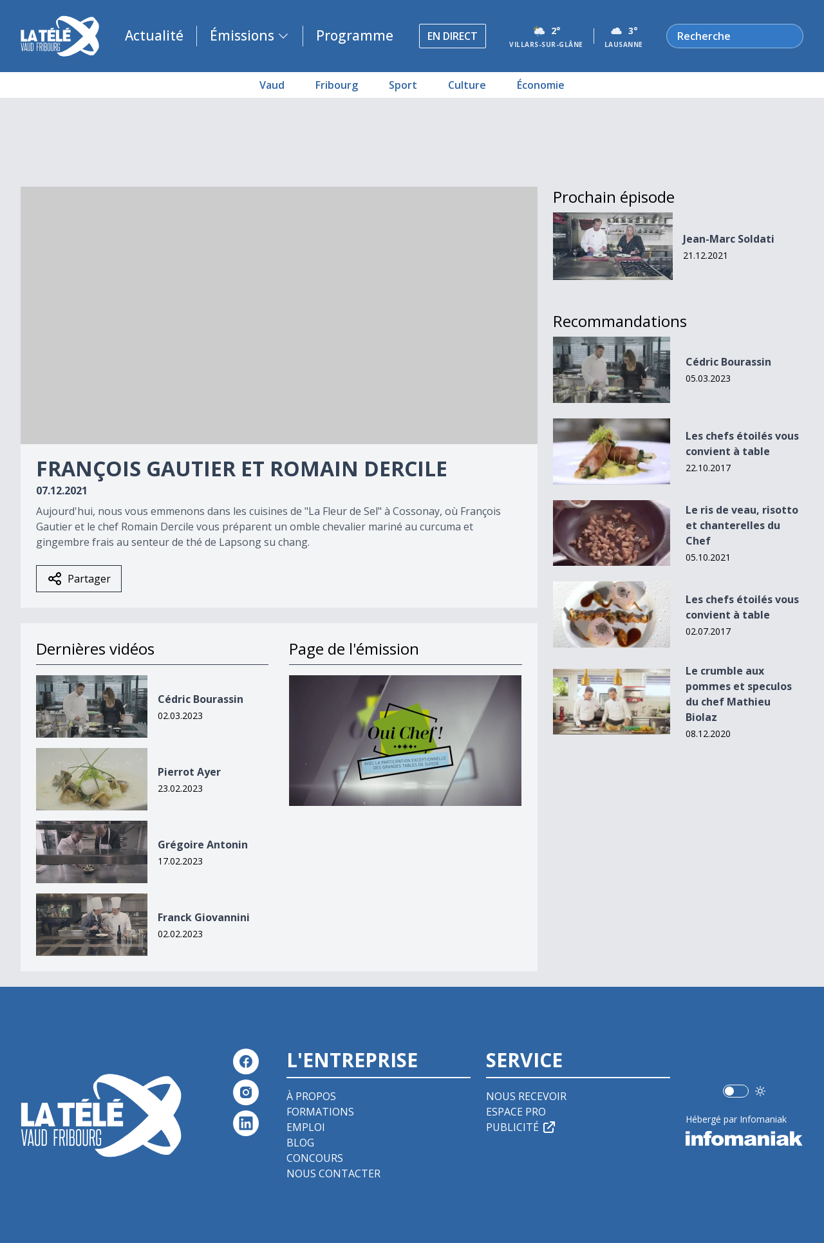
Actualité (154, 35)
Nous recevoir (526, 1096)
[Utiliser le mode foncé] (760, 1091)
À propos (311, 1096)
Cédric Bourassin (200, 699)
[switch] (736, 1091)
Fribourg (336, 85)
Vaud (272, 85)
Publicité (521, 1127)
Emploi (305, 1127)
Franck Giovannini (204, 917)
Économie (541, 85)
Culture (467, 85)
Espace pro (516, 1112)
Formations (320, 1112)
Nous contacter (333, 1173)
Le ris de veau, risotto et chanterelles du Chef (742, 525)
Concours (314, 1158)
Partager (79, 578)
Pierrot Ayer (189, 772)
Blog (300, 1143)
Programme (354, 35)
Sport (403, 85)
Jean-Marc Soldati (728, 239)
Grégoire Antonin (203, 844)
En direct (452, 36)
